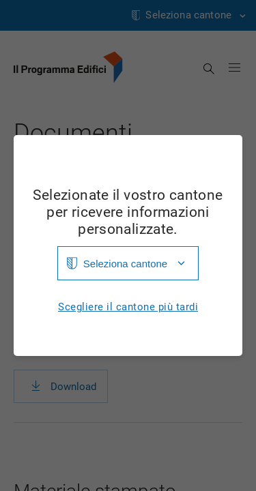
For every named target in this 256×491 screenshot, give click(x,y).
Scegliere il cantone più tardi (128, 307)
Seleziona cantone (125, 263)
